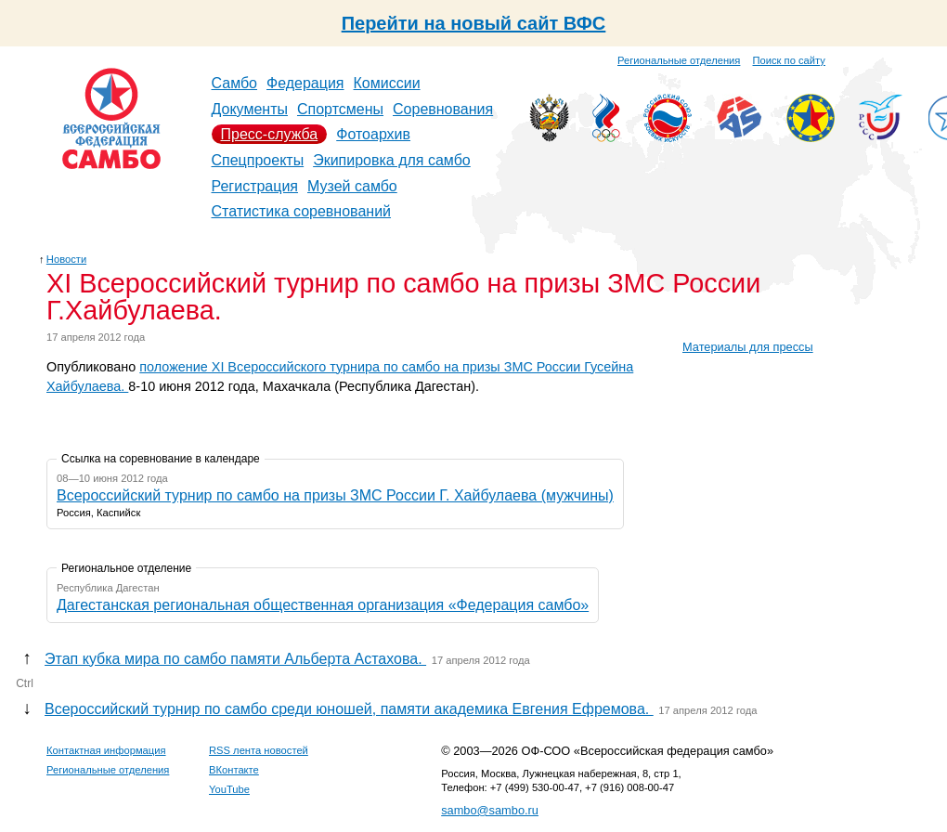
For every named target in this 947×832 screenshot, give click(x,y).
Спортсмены (340, 109)
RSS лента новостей (258, 750)
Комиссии (387, 83)
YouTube (229, 789)
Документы (250, 109)
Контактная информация (106, 750)
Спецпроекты (258, 160)
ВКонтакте (234, 769)
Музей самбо (352, 186)
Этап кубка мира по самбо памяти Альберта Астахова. (235, 659)
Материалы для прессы (747, 347)
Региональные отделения (678, 60)
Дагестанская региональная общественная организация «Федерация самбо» (323, 605)
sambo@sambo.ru (489, 810)
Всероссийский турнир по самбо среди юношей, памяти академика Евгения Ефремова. (349, 709)
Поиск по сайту (789, 60)
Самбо (235, 83)
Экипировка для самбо (392, 160)
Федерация (305, 83)
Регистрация (255, 186)
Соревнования (443, 109)
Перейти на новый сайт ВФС (474, 23)
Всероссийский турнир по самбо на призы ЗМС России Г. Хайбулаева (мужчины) (335, 495)
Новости (66, 259)
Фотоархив (373, 134)
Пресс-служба (269, 134)
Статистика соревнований (302, 211)
